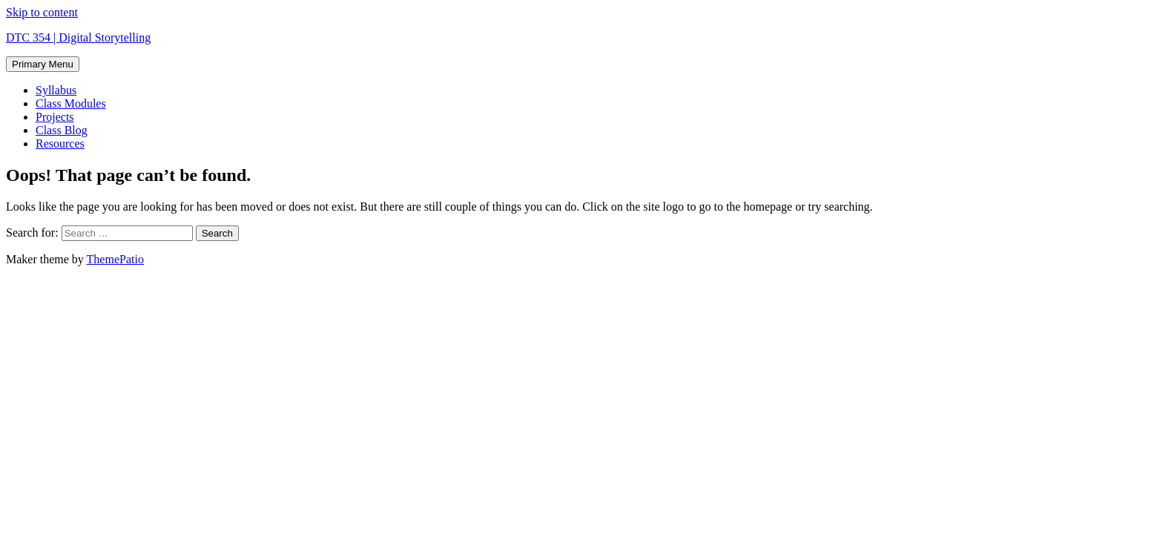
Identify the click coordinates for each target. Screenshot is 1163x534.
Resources (60, 143)
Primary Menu (42, 64)
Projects (55, 117)
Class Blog (62, 130)
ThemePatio (115, 259)
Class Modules (71, 103)
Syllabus (56, 90)
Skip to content (42, 12)
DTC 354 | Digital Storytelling (78, 37)
